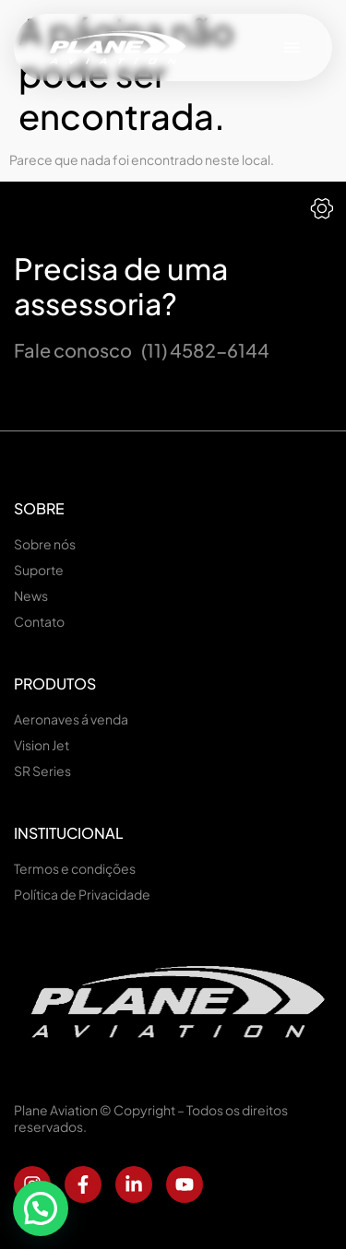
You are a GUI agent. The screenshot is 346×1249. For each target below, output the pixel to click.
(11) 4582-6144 (205, 349)
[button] (291, 47)
